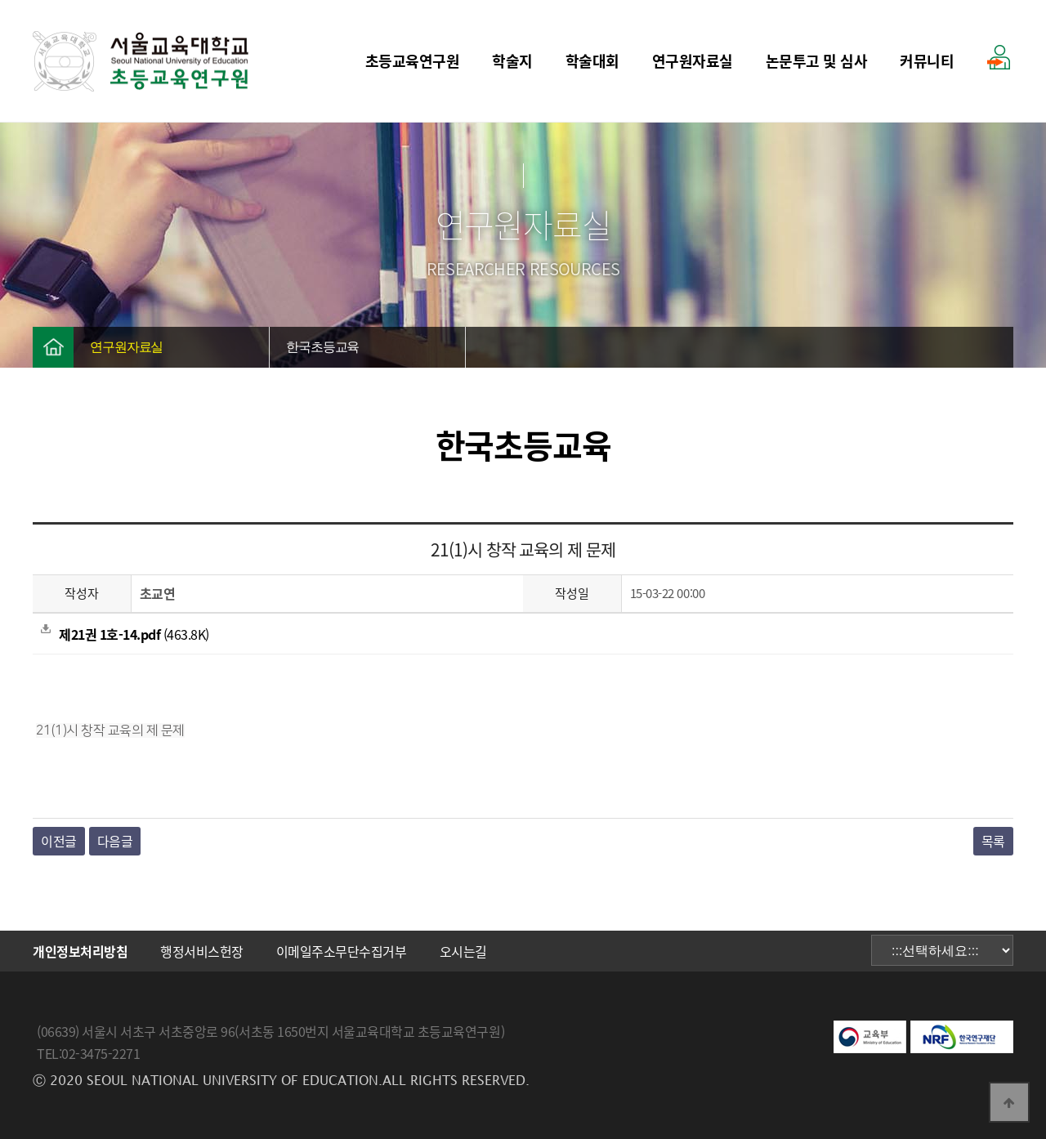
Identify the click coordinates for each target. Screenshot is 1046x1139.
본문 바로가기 (0, 0)
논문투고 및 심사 (817, 61)
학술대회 (592, 61)
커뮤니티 (927, 61)
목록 (993, 841)
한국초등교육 (322, 347)
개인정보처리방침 (80, 951)
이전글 (59, 841)
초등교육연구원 (412, 61)
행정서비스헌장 (202, 951)
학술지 (512, 61)
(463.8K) (125, 634)
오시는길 (463, 951)
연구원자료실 (692, 61)
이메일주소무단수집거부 (341, 951)
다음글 (115, 841)
